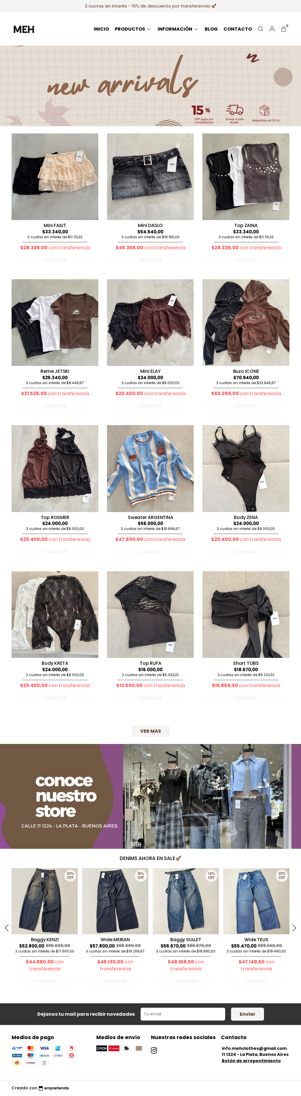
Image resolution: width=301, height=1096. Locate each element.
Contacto (238, 29)
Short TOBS (246, 663)
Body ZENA (246, 517)
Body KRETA (55, 663)
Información (178, 29)
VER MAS (150, 731)
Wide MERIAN (115, 939)
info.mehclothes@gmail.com (254, 1048)
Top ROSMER (55, 517)
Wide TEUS (256, 939)
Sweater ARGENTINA (150, 517)
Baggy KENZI (45, 939)
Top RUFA (150, 663)
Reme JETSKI (54, 371)
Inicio (101, 29)
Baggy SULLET (185, 939)
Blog (211, 29)
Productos (133, 29)
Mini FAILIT (55, 225)
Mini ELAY (150, 371)
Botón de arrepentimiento (251, 1061)
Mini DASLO (150, 225)
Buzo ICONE (246, 371)
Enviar (247, 1014)
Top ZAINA (245, 225)
